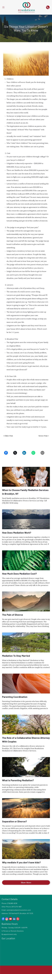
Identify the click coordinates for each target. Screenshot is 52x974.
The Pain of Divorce (12, 614)
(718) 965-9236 (12, 903)
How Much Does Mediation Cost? (19, 573)
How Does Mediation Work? (16, 532)
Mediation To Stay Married (16, 655)
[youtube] (10, 919)
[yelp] (17, 919)
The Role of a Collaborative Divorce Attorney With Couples (26, 739)
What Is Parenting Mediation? (18, 780)
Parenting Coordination (14, 696)
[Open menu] (3, 7)
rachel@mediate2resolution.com (18, 910)
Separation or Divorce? (14, 821)
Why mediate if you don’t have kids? (21, 862)
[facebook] (3, 919)
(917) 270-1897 (17, 907)
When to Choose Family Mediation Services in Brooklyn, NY (25, 492)
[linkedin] (14, 919)
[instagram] (6, 919)
